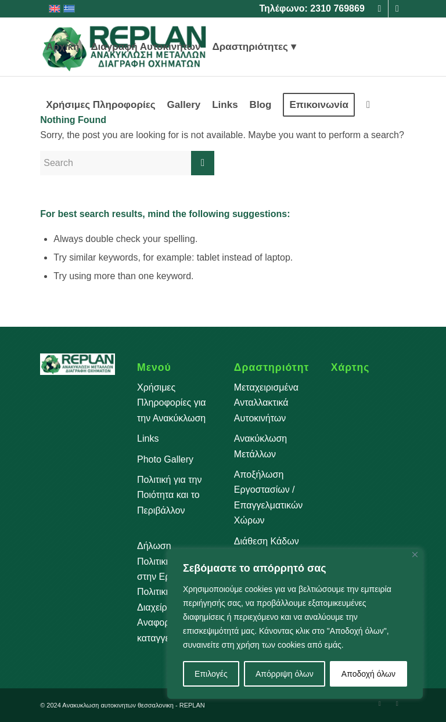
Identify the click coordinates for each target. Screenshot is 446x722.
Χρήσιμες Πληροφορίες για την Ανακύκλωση (171, 402)
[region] (295, 624)
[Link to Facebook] (379, 8)
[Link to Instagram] (397, 8)
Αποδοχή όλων (368, 673)
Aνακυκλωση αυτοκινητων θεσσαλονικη (118, 705)
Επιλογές (211, 673)
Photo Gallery (165, 459)
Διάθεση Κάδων (266, 541)
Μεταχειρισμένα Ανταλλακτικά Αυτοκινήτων (266, 402)
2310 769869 (337, 8)
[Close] (415, 554)
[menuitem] (62, 47)
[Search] (368, 105)
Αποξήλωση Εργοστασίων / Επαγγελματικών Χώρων (268, 497)
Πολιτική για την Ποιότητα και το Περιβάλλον (169, 495)
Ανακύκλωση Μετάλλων (260, 446)
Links (148, 438)
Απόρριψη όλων (285, 673)
